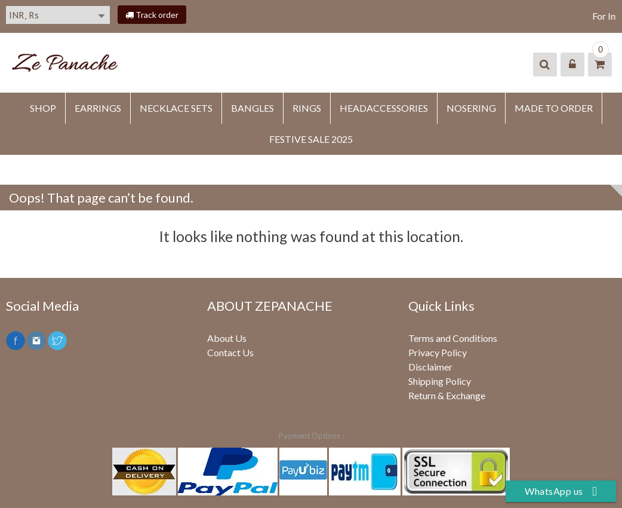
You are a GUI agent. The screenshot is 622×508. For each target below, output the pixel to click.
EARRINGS (98, 108)
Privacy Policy (437, 352)
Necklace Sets (176, 108)
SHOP (43, 108)
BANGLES (252, 108)
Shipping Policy (439, 381)
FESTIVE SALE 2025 (311, 139)
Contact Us (230, 352)
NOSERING (471, 108)
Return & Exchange (446, 395)
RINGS (306, 108)
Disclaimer (430, 366)
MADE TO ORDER (554, 108)
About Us (227, 338)
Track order (151, 15)
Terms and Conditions (452, 338)
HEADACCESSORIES (384, 108)
